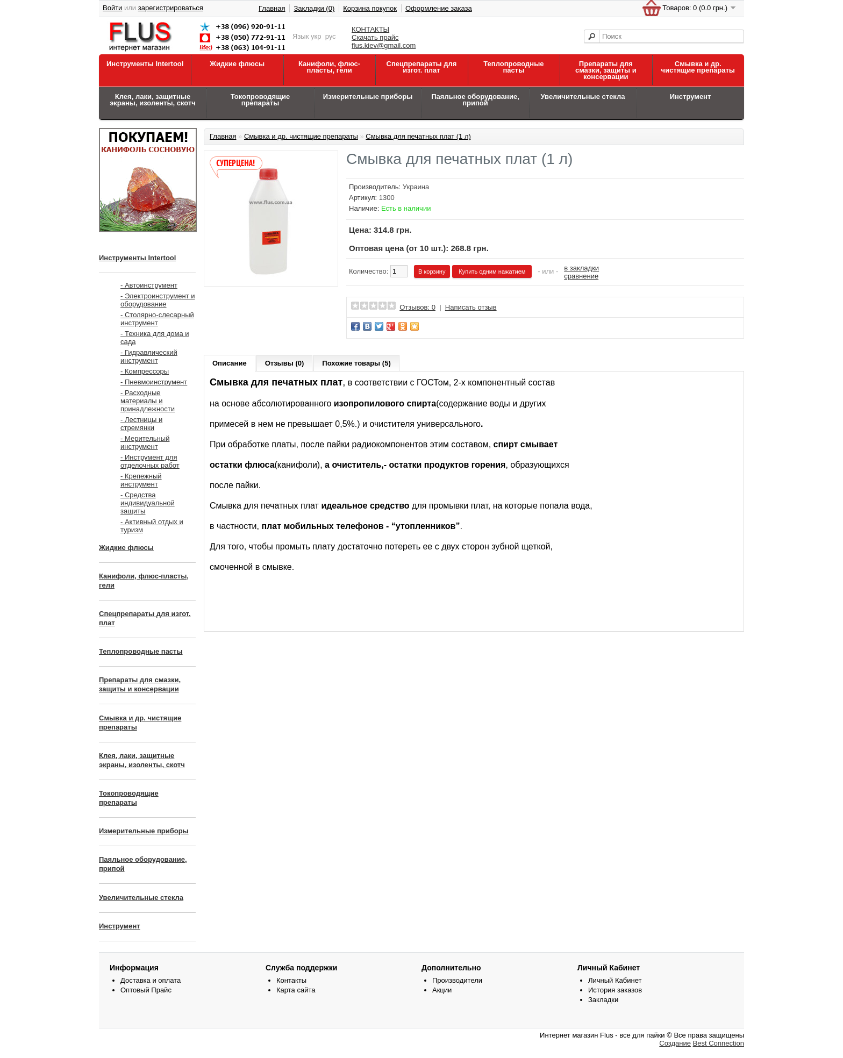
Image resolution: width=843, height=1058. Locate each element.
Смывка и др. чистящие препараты (698, 67)
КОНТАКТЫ (370, 29)
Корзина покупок (370, 8)
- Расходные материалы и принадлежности (147, 401)
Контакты (291, 980)
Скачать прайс (375, 37)
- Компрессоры (144, 371)
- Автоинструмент (148, 285)
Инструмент (690, 96)
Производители (457, 980)
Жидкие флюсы (237, 64)
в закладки (581, 268)
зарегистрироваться (170, 8)
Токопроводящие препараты (260, 99)
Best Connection (718, 1043)
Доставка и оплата (150, 980)
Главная (272, 8)
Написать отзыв (471, 307)
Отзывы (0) (284, 363)
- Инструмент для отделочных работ (150, 461)
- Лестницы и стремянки (141, 424)
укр (316, 36)
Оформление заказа (438, 8)
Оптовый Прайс (146, 990)
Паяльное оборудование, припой (475, 99)
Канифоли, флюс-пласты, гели (329, 67)
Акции (442, 990)
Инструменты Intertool (144, 64)
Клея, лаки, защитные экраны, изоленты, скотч (153, 99)
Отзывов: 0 (417, 307)
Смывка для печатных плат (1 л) (418, 136)
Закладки (603, 1000)
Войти (112, 8)
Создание (675, 1043)
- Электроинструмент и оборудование (157, 300)
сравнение (581, 276)
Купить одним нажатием (492, 271)
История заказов (615, 990)
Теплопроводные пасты (513, 67)
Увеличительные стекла (582, 96)
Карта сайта (295, 990)
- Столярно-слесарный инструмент (157, 319)
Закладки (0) (314, 8)
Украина (416, 187)
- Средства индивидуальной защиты (147, 503)
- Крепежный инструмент (141, 480)
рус (330, 36)
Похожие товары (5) (356, 363)
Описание (229, 363)
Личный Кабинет (614, 980)
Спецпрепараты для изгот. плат (422, 67)
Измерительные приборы (368, 96)
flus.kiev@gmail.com (384, 45)
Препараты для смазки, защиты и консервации (606, 70)
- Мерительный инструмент (144, 442)
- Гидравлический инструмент (148, 356)
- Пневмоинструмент (153, 382)
